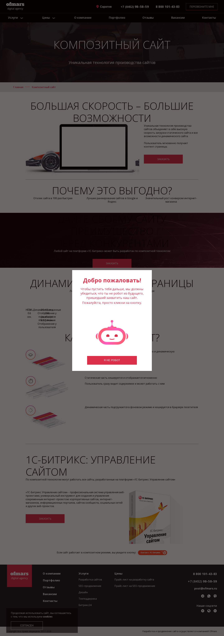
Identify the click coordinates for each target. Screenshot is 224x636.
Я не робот (112, 360)
